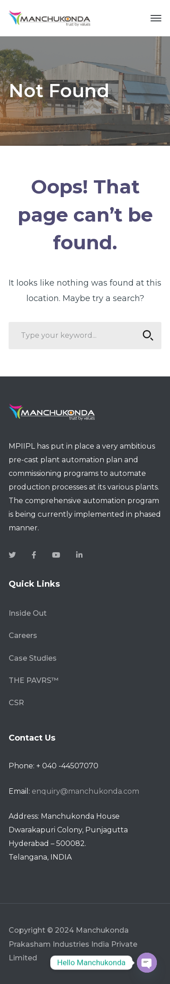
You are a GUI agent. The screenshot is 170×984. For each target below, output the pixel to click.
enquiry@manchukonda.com (85, 791)
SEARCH (145, 335)
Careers (23, 635)
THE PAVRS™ (33, 680)
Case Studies (33, 658)
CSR (16, 702)
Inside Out (28, 613)
